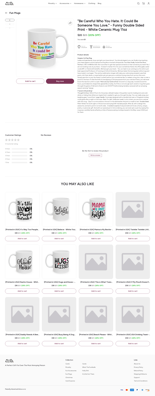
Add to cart (30, 81)
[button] (138, 3)
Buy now (60, 81)
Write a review (95, 155)
